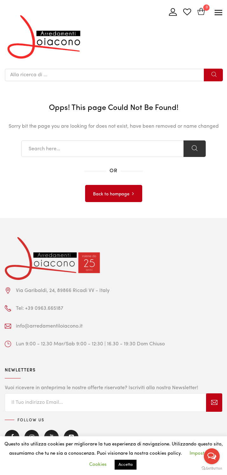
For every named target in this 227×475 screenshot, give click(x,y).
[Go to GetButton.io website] (212, 468)
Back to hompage (111, 194)
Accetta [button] (125, 465)
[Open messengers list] (212, 456)
